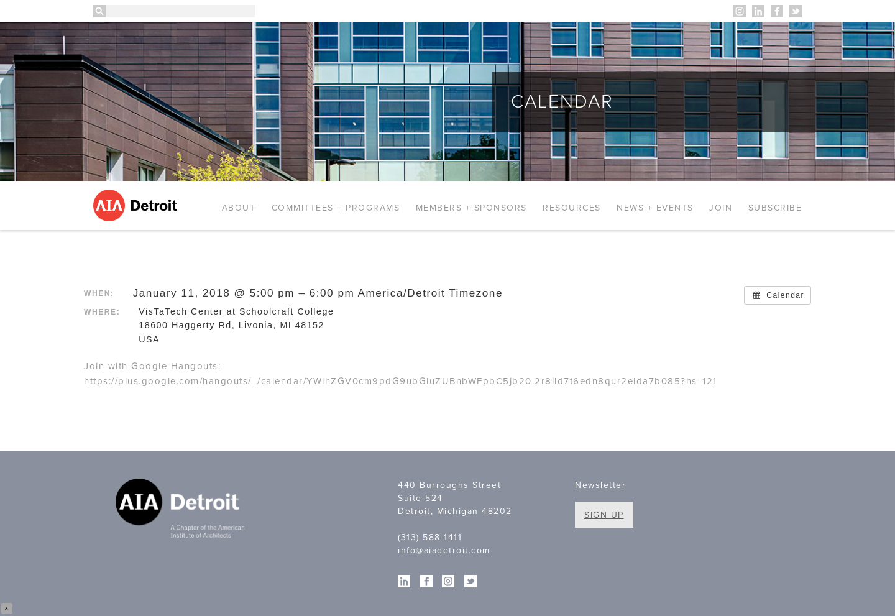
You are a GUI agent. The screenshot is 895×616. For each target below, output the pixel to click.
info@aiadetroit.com (444, 550)
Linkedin (758, 11)
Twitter (795, 11)
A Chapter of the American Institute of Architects (182, 510)
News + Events (655, 208)
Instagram (739, 11)
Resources (572, 208)
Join (720, 208)
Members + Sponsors (471, 208)
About (239, 208)
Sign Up (604, 515)
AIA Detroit (137, 205)
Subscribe (775, 208)
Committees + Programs (336, 208)
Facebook (777, 11)
